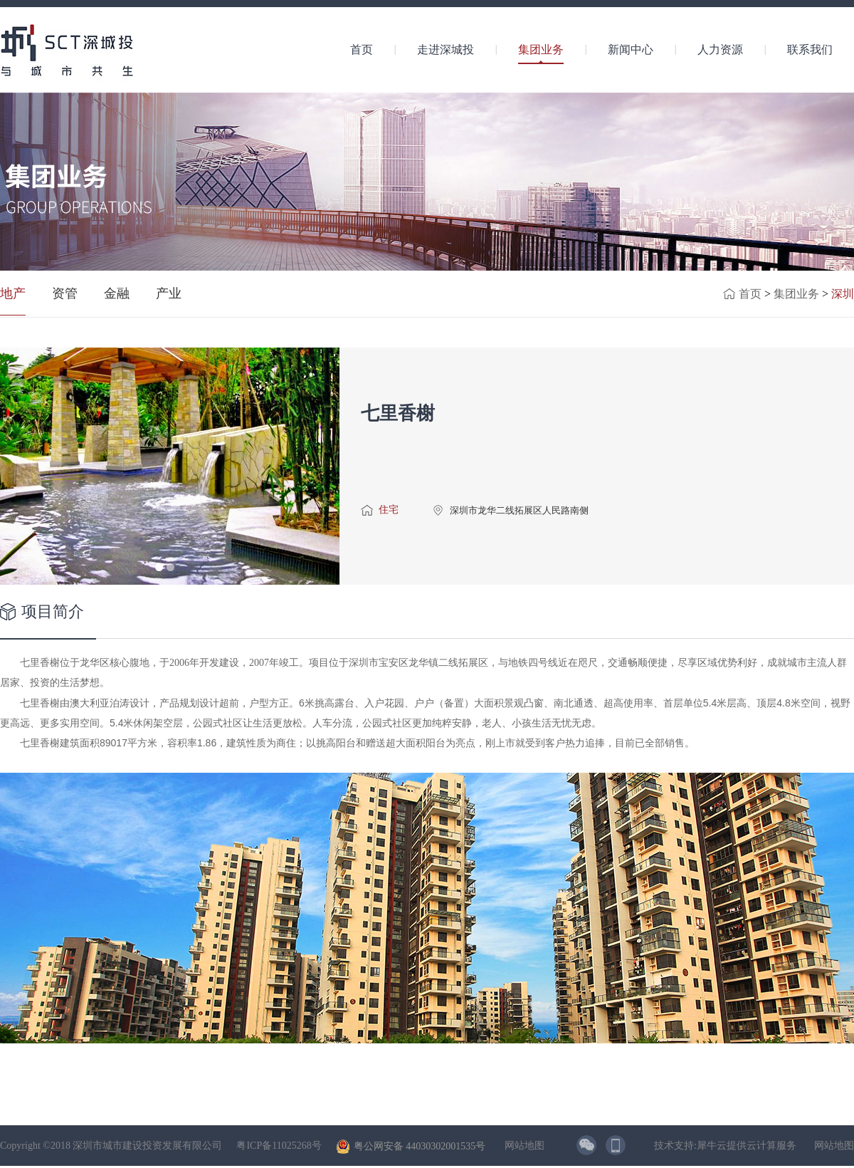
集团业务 (796, 294)
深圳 (842, 294)
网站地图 (522, 1145)
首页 (361, 49)
